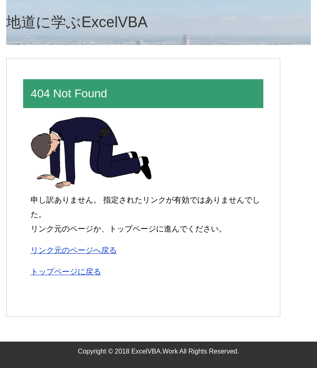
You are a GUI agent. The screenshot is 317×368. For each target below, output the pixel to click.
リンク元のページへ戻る (74, 250)
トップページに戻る (66, 271)
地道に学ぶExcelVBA (76, 22)
